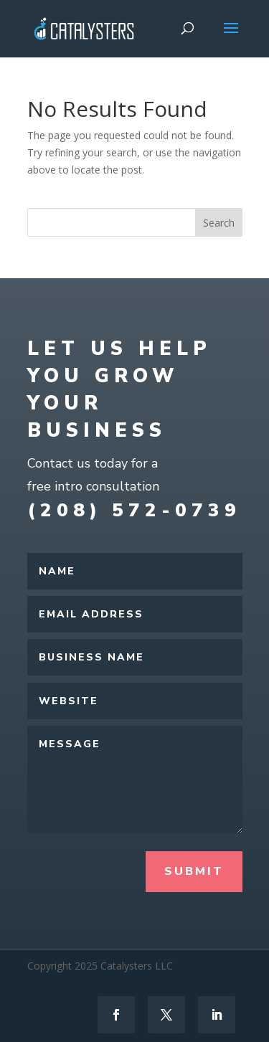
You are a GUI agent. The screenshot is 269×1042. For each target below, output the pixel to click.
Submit (194, 871)
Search (219, 222)
